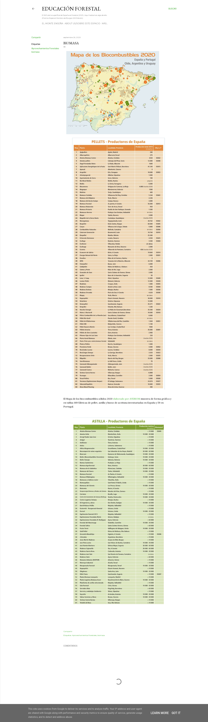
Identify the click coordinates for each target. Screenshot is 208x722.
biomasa (35, 52)
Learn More (160, 713)
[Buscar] (173, 8)
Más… (105, 23)
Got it (176, 713)
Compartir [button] (36, 37)
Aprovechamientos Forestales (45, 48)
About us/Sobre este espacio (82, 23)
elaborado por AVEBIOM (126, 398)
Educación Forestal (71, 8)
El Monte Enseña (52, 23)
